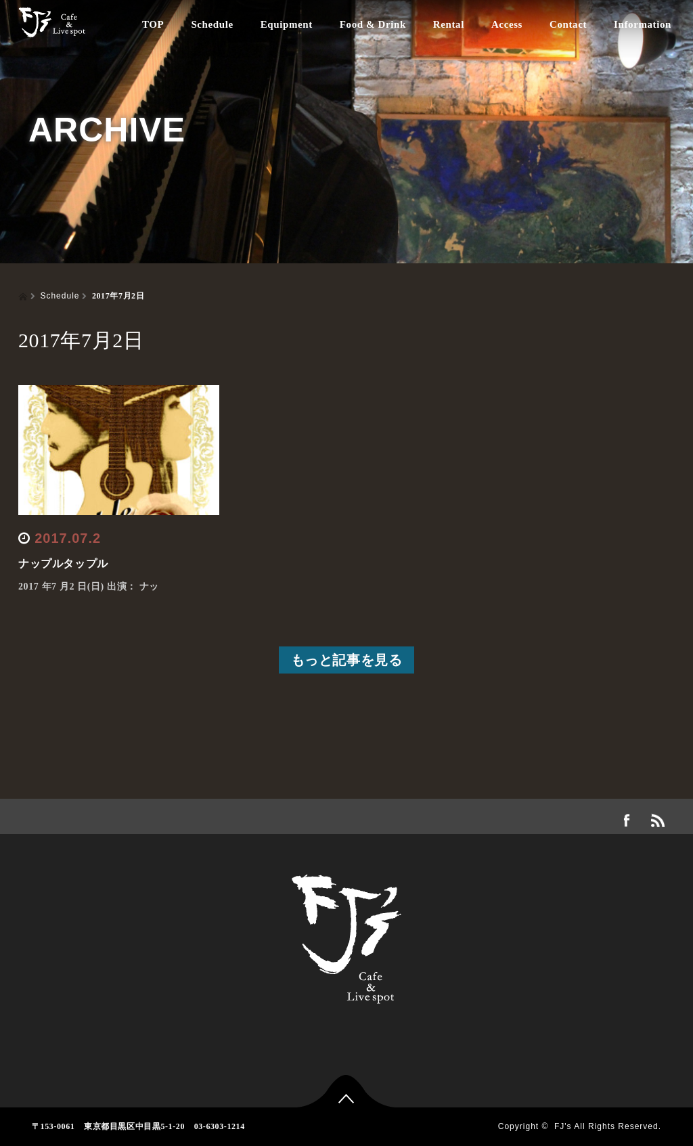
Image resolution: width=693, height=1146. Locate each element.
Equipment (287, 24)
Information (642, 24)
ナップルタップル (63, 563)
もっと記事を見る (347, 660)
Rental (448, 24)
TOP (153, 24)
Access (506, 24)
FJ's (563, 1126)
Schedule (212, 24)
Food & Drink (373, 24)
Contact (568, 24)
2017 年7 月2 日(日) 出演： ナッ (88, 586)
